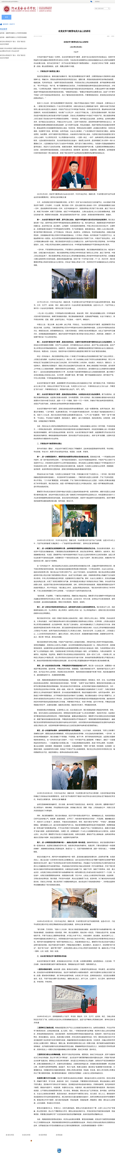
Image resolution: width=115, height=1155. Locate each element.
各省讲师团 (43, 1135)
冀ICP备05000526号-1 (81, 1140)
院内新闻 (25, 17)
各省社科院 (10, 1135)
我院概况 (15, 17)
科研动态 (62, 17)
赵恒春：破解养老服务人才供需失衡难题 (13, 33)
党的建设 (34, 17)
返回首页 (5, 24)
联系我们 (97, 1)
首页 (6, 17)
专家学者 (53, 17)
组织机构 (43, 17)
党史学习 (12, 24)
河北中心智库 (89, 17)
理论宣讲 (80, 17)
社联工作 (71, 17)
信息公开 (99, 17)
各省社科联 (26, 1135)
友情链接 (59, 1135)
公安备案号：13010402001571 (41, 1140)
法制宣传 (108, 17)
